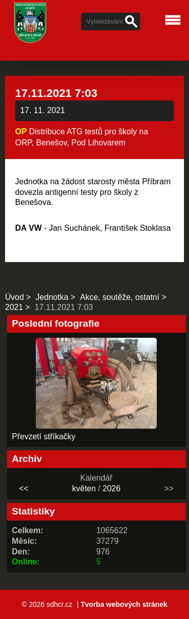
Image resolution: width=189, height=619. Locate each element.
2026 (111, 488)
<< (24, 488)
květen (84, 488)
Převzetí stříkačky (44, 436)
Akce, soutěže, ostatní (119, 297)
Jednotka (52, 297)
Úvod (14, 297)
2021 (14, 307)
